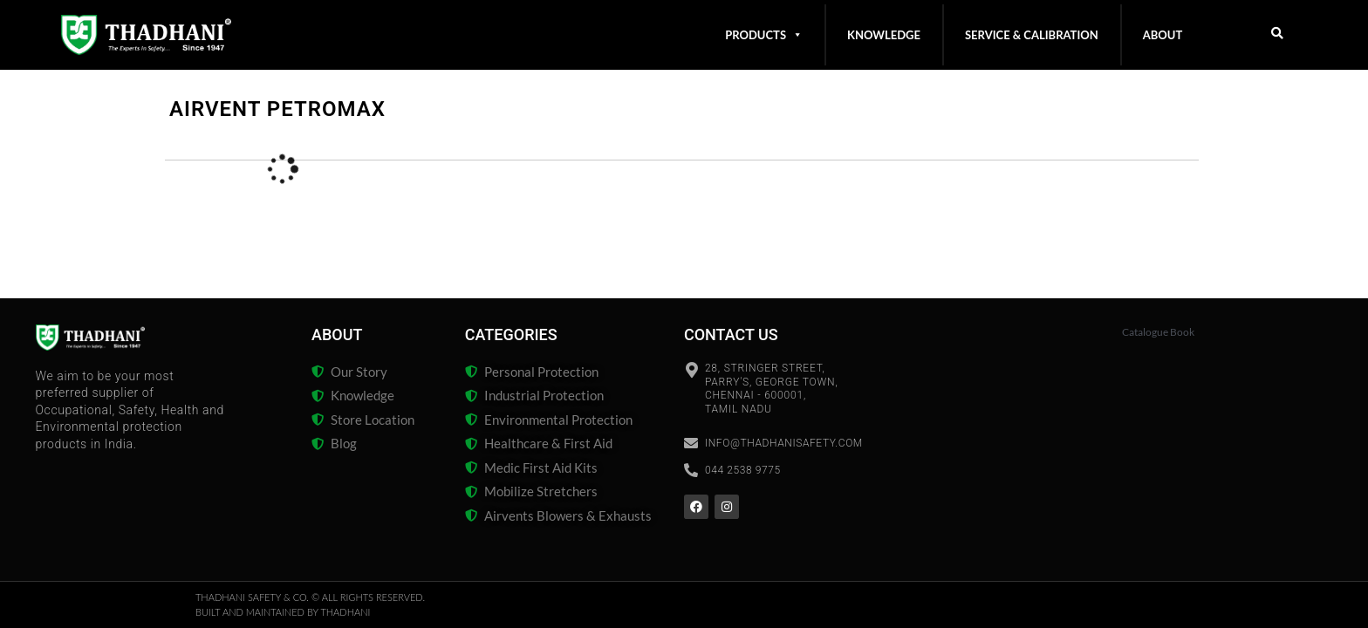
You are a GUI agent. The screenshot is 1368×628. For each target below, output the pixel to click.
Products (764, 34)
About (1163, 35)
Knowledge (883, 35)
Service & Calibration (1031, 35)
